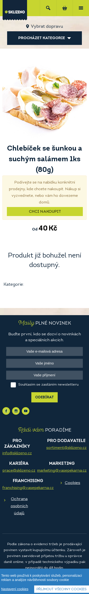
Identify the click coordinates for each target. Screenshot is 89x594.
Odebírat (44, 397)
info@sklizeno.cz (17, 453)
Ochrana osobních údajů (19, 506)
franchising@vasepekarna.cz (28, 488)
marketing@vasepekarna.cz (62, 471)
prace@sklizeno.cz (18, 471)
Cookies (72, 483)
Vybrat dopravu (47, 26)
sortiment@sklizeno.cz (66, 448)
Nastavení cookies (14, 591)
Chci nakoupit (45, 212)
